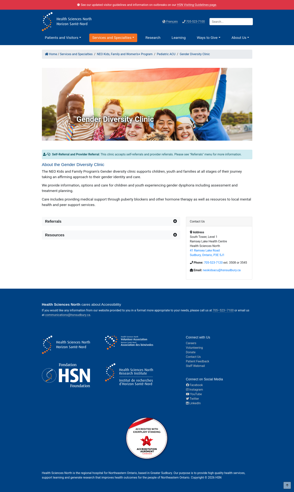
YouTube (194, 394)
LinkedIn (193, 403)
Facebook (194, 385)
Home (51, 54)
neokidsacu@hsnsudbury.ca (222, 270)
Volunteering (194, 347)
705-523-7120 (213, 262)
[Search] (231, 21)
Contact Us (193, 357)
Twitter (192, 398)
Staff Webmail (195, 366)
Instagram (194, 389)
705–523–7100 (223, 310)
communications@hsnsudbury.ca (67, 315)
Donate (191, 352)
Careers (191, 343)
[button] (63, 37)
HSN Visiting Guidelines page (196, 5)
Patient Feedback (197, 361)
